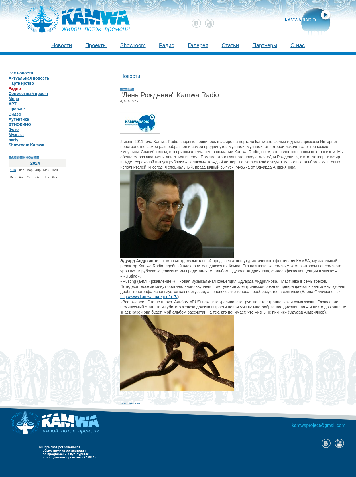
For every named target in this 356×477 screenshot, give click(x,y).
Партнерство (21, 83)
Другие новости (128, 403)
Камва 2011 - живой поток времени (66, 16)
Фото (14, 129)
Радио (166, 45)
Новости (61, 45)
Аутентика (19, 119)
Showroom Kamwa (26, 145)
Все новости (21, 73)
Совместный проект (28, 93)
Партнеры (264, 45)
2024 (35, 163)
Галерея (198, 45)
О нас (297, 45)
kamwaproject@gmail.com (318, 425)
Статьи (230, 45)
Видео (15, 114)
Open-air (17, 109)
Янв (13, 170)
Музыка (16, 134)
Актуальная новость (29, 78)
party (13, 140)
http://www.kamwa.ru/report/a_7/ (149, 296)
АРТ (13, 104)
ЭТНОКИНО (20, 124)
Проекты (96, 45)
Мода (14, 98)
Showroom (132, 45)
